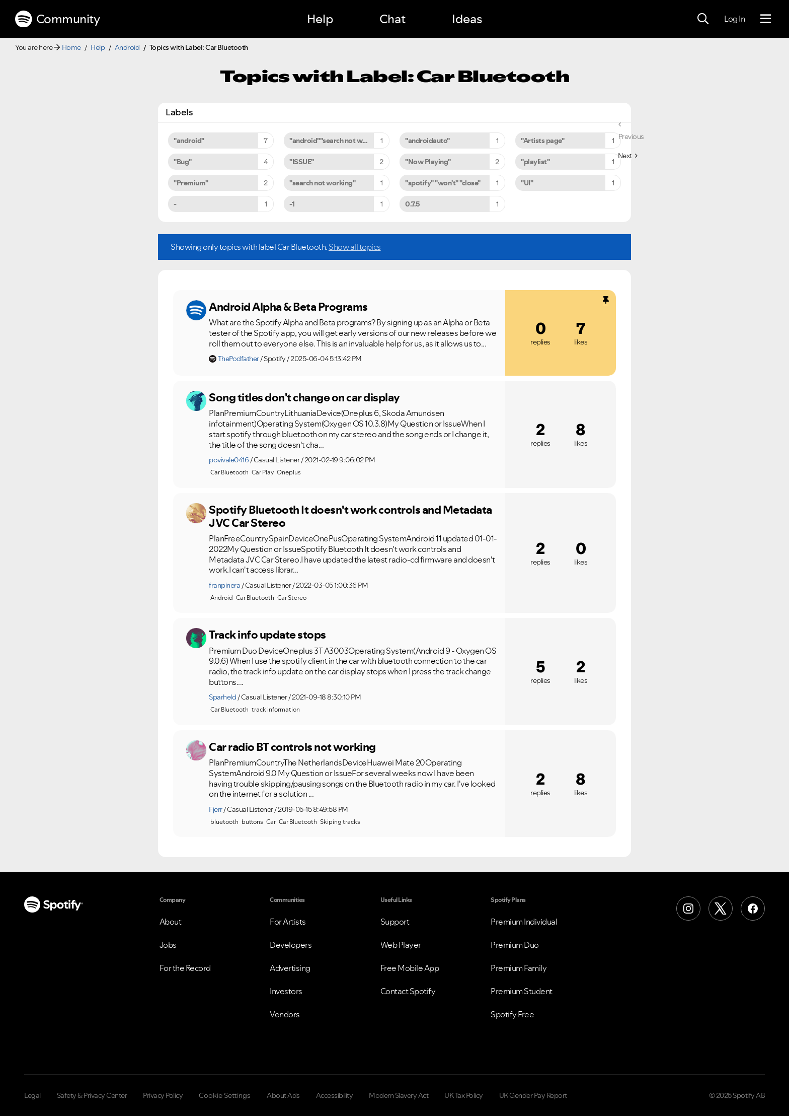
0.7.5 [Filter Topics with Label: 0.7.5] (412, 204)
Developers (290, 944)
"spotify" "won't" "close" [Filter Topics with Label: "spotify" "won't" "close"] (443, 183)
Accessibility (334, 1095)
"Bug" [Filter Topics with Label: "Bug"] (183, 162)
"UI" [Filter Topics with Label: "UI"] (527, 183)
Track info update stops (267, 634)
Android (127, 47)
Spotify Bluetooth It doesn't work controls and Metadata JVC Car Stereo (350, 516)
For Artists (288, 921)
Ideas (467, 19)
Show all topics (355, 246)
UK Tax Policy (463, 1095)
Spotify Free (512, 1014)
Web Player (400, 944)
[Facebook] (753, 908)
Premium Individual (524, 921)
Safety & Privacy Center (92, 1095)
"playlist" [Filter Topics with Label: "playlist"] (535, 162)
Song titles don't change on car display (304, 397)
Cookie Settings (225, 1095)
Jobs (168, 944)
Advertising (290, 967)
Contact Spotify (408, 991)
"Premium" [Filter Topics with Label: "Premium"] (191, 183)
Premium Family (518, 967)
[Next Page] (627, 155)
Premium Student (522, 991)
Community (57, 19)
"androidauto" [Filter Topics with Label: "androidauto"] (427, 140)
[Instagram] (688, 908)
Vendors (285, 1014)
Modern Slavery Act (398, 1095)
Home (71, 47)
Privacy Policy (163, 1095)
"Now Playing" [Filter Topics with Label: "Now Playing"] (428, 162)
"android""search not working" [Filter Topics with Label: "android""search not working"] (337, 140)
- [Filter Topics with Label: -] (175, 204)
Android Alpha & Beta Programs (288, 306)
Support (395, 921)
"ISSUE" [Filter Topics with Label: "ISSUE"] (301, 162)
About (171, 921)
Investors (286, 991)
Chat (392, 19)
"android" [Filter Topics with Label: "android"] (189, 140)
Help (320, 19)
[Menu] (765, 19)
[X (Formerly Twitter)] (720, 908)
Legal (32, 1095)
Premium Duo (515, 944)
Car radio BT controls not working (292, 746)
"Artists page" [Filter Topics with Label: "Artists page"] (542, 140)
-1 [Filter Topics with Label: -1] (291, 204)
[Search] (703, 19)
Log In (734, 18)
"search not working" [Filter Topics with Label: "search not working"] (322, 183)
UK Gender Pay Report (533, 1095)
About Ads (283, 1095)
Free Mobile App (409, 967)
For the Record (185, 967)
